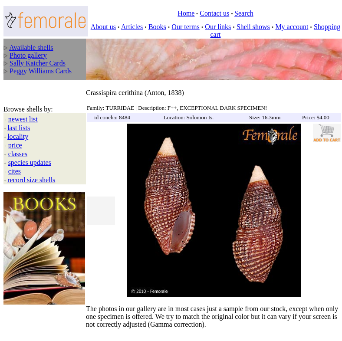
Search (243, 13)
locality (17, 136)
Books (157, 26)
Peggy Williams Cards (41, 71)
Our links (218, 26)
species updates (29, 162)
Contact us (214, 13)
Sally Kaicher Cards (38, 63)
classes (17, 153)
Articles (132, 26)
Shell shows (253, 26)
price (15, 145)
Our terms (185, 26)
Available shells (31, 47)
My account (291, 26)
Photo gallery (28, 55)
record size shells (31, 180)
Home (186, 13)
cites (14, 171)
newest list (23, 119)
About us (103, 26)
